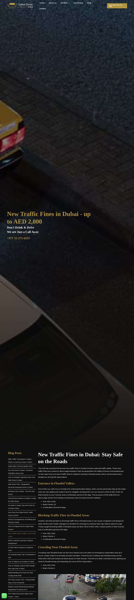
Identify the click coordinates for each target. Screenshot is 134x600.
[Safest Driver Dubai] (20, 5)
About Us (56, 5)
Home (46, 5)
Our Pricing (79, 5)
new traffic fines (53, 489)
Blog (90, 5)
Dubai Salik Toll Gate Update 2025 (20, 466)
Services (66, 5)
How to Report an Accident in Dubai (21, 561)
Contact (100, 5)
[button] (117, 5)
